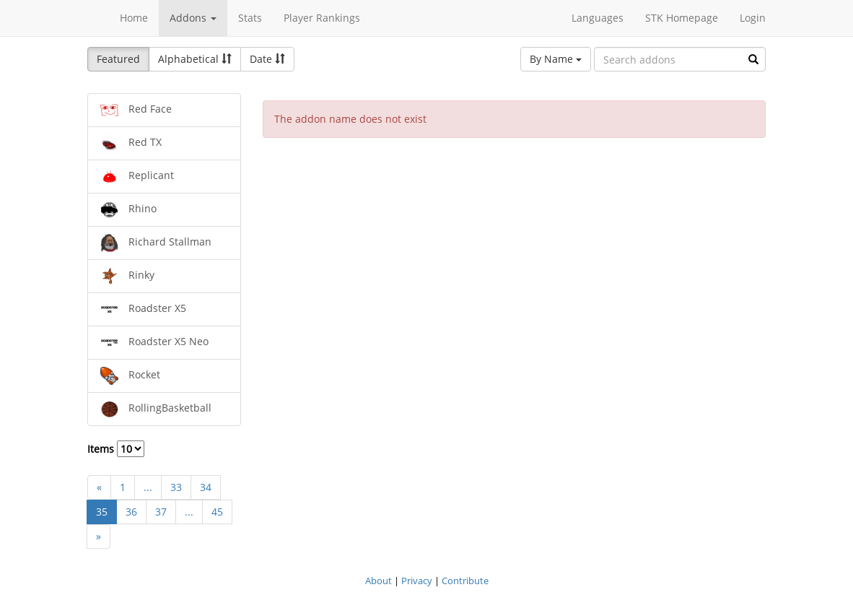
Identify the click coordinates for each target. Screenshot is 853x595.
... (148, 487)
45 (217, 511)
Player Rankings (322, 18)
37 (161, 511)
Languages (598, 18)
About (378, 580)
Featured (118, 59)
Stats (250, 18)
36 (131, 511)
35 (102, 511)
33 (176, 487)
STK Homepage (681, 18)
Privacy (416, 580)
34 (205, 487)
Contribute (465, 580)
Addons (193, 18)
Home (134, 18)
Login (753, 18)
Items (115, 448)
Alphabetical (195, 59)
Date (267, 59)
